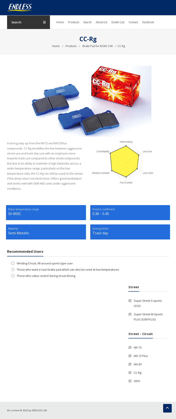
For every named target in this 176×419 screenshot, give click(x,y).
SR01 (137, 381)
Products (73, 22)
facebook (148, 22)
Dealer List (117, 22)
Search (87, 22)
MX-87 (138, 364)
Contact (133, 22)
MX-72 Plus (141, 356)
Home (60, 22)
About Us (101, 22)
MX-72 (138, 347)
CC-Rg (137, 373)
